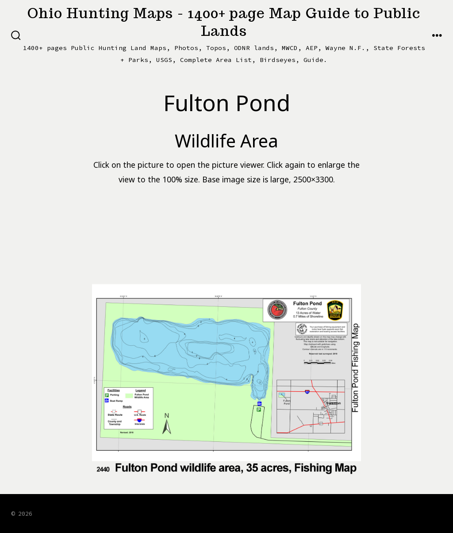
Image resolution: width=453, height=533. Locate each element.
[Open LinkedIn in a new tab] (411, 512)
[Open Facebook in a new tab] (342, 512)
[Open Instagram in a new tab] (389, 512)
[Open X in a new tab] (366, 512)
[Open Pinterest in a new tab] (433, 512)
